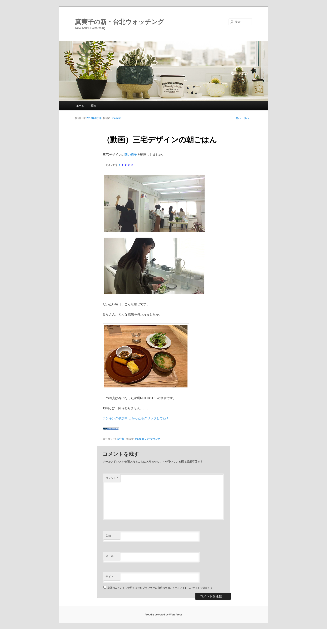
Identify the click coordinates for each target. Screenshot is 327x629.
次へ (248, 118)
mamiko (116, 118)
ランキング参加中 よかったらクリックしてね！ (136, 418)
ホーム (80, 105)
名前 (108, 535)
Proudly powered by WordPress (163, 614)
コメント (112, 478)
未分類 (120, 438)
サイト (110, 576)
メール (110, 556)
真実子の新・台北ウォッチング (119, 21)
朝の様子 (131, 154)
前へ (236, 118)
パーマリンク (152, 438)
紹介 (93, 105)
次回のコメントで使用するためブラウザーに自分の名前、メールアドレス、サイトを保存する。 (161, 587)
